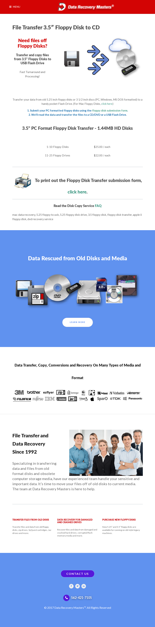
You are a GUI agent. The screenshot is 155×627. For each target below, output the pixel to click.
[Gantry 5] (84, 7)
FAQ (98, 206)
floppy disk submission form (109, 110)
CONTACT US (77, 573)
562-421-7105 (81, 598)
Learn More (77, 322)
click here (106, 103)
